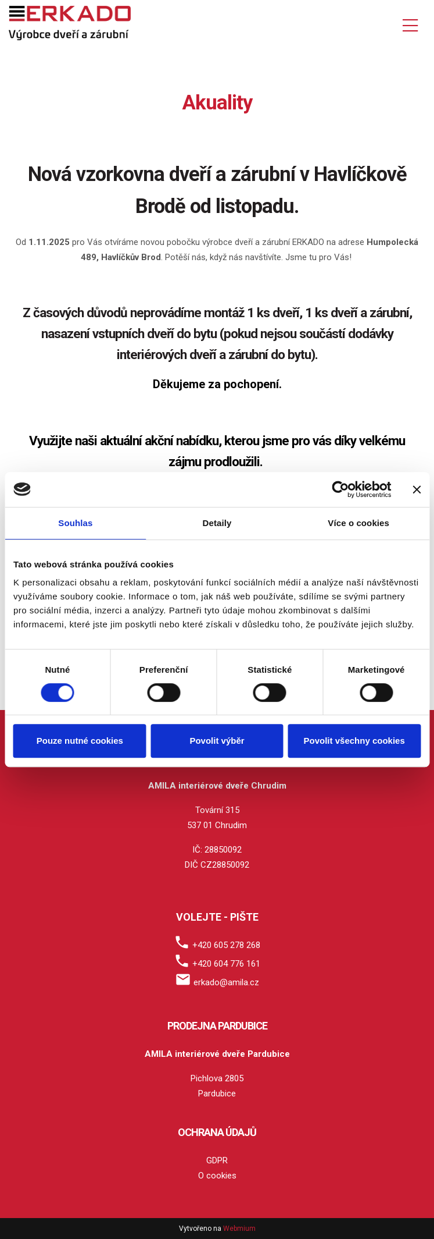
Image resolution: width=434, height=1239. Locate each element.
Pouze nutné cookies (80, 740)
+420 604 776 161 (226, 963)
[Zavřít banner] (417, 489)
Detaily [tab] (217, 523)
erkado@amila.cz (226, 982)
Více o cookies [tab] (358, 523)
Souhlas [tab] (75, 523)
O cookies (217, 1175)
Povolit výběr (216, 740)
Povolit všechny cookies (354, 740)
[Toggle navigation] (410, 23)
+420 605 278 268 (226, 945)
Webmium (239, 1228)
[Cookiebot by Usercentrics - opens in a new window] (340, 489)
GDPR (217, 1160)
